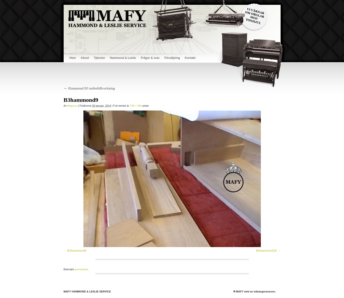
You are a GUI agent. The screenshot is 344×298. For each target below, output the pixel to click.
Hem (73, 58)
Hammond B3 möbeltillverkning (89, 88)
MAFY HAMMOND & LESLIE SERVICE (87, 291)
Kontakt (190, 58)
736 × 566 (136, 105)
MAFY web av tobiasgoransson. (256, 291)
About (85, 58)
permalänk (81, 269)
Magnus (72, 105)
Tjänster (99, 58)
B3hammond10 (266, 250)
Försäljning (172, 58)
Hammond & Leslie (123, 58)
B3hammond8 (76, 250)
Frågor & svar (150, 58)
